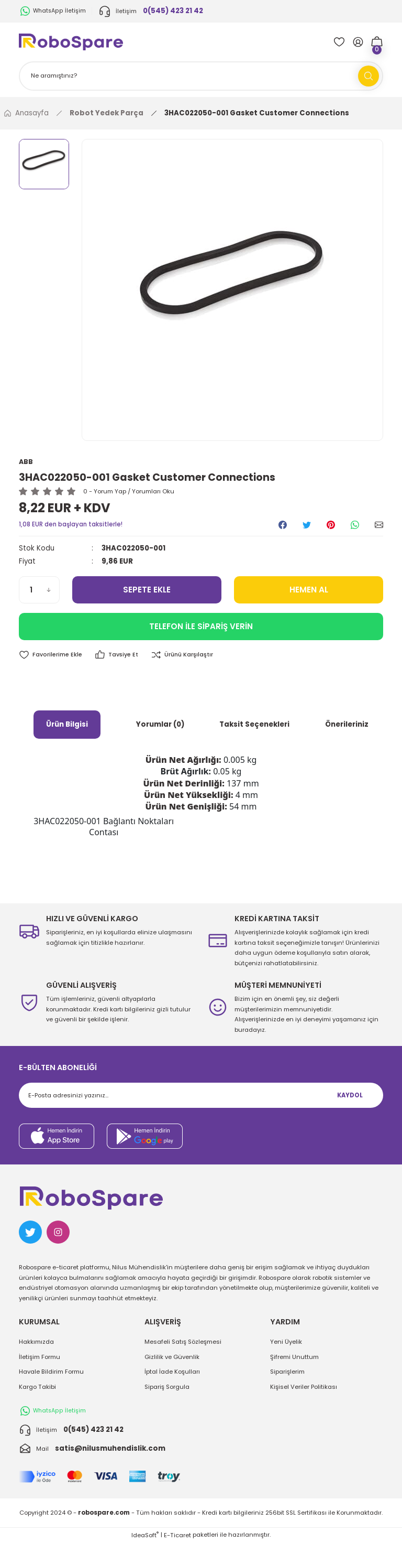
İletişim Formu (39, 1357)
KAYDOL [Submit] (350, 1096)
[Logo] (71, 41)
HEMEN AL (308, 590)
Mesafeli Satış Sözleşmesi (182, 1342)
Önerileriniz (346, 725)
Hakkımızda (36, 1342)
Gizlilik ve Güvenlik (171, 1357)
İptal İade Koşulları (172, 1372)
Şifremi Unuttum (294, 1357)
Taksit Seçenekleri (254, 725)
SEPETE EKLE (146, 590)
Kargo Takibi (37, 1387)
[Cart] (377, 42)
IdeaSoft (145, 1535)
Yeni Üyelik (286, 1342)
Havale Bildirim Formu (51, 1372)
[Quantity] (39, 590)
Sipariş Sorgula (166, 1387)
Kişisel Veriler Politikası (303, 1387)
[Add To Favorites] (51, 655)
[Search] (201, 76)
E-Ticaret (177, 1535)
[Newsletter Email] (201, 1095)
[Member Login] (358, 42)
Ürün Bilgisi (67, 725)
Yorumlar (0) (160, 725)
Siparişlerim (287, 1372)
